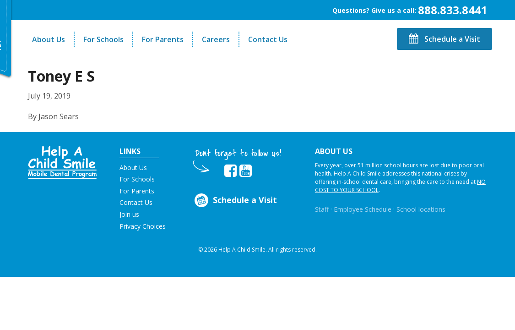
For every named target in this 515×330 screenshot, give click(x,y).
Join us (129, 214)
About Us (48, 39)
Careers (216, 39)
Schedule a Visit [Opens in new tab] (234, 200)
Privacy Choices (142, 226)
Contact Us (267, 39)
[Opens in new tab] (230, 171)
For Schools (103, 39)
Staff (322, 209)
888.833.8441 (453, 9)
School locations (420, 209)
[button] (62, 161)
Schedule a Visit (444, 39)
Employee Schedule (362, 209)
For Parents (163, 39)
